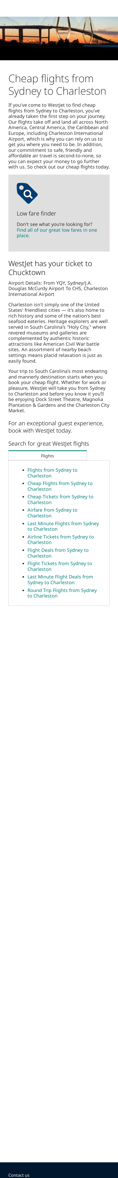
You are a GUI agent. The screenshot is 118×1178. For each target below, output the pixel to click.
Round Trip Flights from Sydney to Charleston (62, 593)
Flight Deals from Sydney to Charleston (58, 553)
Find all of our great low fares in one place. (57, 233)
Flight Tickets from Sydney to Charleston (59, 566)
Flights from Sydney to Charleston (52, 473)
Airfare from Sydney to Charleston (52, 513)
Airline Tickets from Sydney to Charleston (60, 540)
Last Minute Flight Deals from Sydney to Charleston (60, 579)
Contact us (19, 1175)
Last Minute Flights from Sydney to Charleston (63, 526)
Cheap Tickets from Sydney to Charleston (60, 499)
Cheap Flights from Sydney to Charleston (60, 486)
